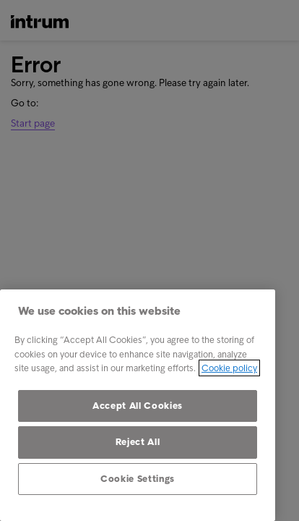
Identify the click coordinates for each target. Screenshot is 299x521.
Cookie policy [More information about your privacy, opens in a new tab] (229, 368)
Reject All (138, 441)
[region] (137, 405)
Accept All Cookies (137, 405)
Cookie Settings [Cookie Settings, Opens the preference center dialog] (137, 478)
